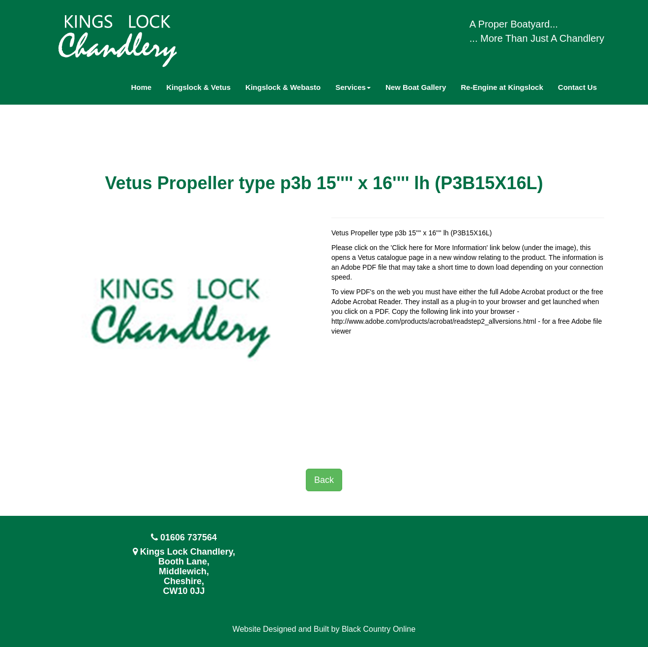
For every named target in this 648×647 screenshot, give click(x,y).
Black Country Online (378, 629)
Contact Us (577, 87)
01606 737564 (188, 537)
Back (324, 480)
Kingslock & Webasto (283, 87)
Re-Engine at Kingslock (502, 87)
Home (141, 87)
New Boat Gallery (415, 87)
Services (353, 87)
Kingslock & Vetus (198, 87)
